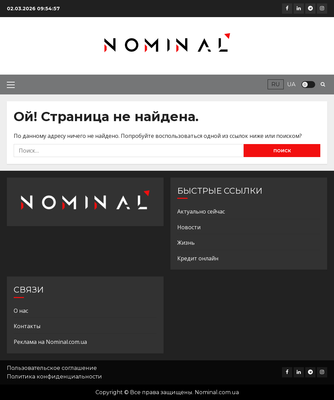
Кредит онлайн (197, 258)
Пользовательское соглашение (52, 368)
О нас (21, 310)
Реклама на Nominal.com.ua (50, 342)
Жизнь (186, 242)
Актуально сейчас (201, 211)
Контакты (27, 326)
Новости (189, 227)
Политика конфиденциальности (54, 376)
